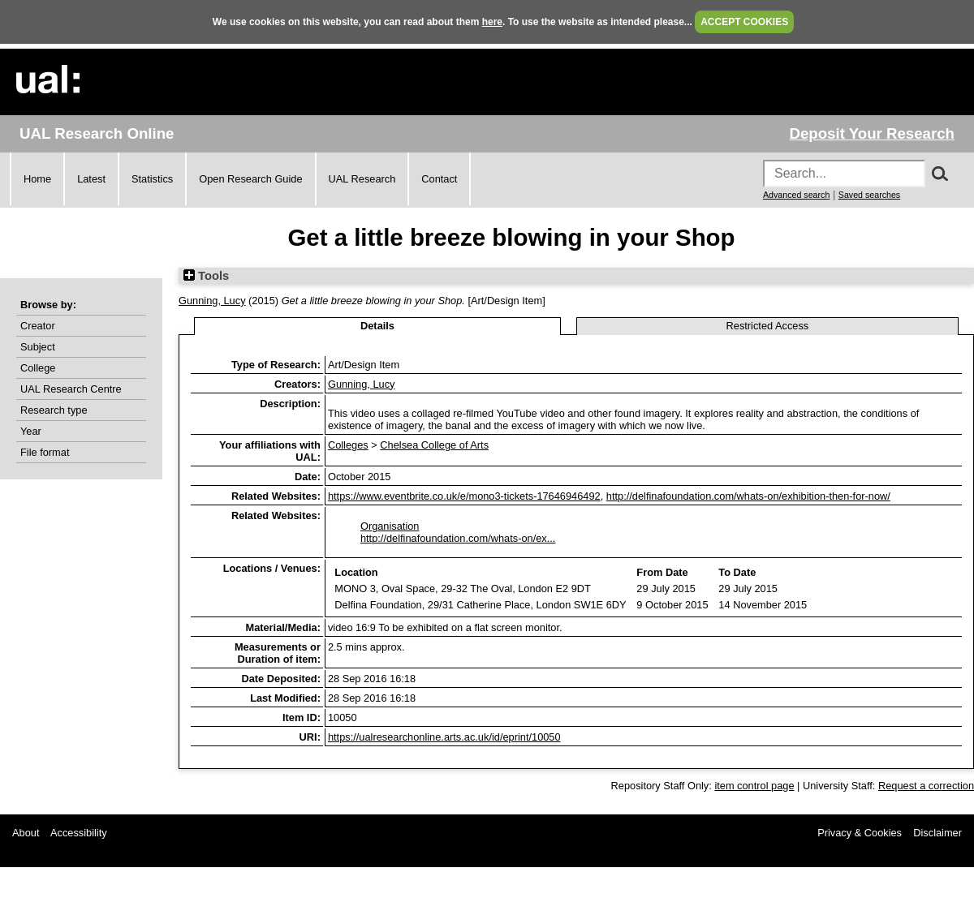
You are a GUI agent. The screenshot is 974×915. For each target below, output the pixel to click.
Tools (206, 275)
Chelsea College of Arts (434, 445)
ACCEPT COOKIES (744, 22)
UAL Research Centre (71, 389)
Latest (91, 179)
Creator (37, 326)
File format (44, 452)
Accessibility (78, 833)
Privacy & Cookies (859, 833)
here (492, 22)
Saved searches (869, 195)
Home (37, 179)
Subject (37, 347)
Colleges (348, 445)
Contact (439, 179)
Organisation (390, 526)
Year (30, 431)
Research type (54, 410)
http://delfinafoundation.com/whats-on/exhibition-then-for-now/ (748, 496)
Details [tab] (377, 326)
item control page (754, 786)
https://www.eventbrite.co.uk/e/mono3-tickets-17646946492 (464, 496)
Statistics (152, 179)
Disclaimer (937, 833)
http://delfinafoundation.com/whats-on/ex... (457, 538)
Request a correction (926, 786)
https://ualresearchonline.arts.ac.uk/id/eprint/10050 (444, 737)
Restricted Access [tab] (767, 326)
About (25, 833)
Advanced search (796, 195)
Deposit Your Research (872, 133)
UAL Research (362, 179)
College (37, 368)
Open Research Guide (250, 179)
